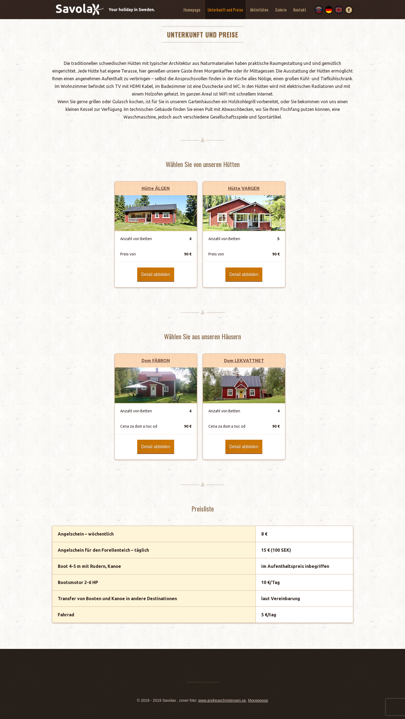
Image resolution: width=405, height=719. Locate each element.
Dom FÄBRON (156, 360)
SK (318, 9)
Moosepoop (258, 700)
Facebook (348, 9)
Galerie (281, 10)
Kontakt (299, 10)
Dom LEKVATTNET (244, 360)
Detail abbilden (155, 274)
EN (338, 9)
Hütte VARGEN (244, 188)
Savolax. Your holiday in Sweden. (104, 10)
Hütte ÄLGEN (156, 188)
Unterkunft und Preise (225, 10)
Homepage (191, 10)
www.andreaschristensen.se (222, 700)
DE (328, 9)
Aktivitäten (259, 10)
